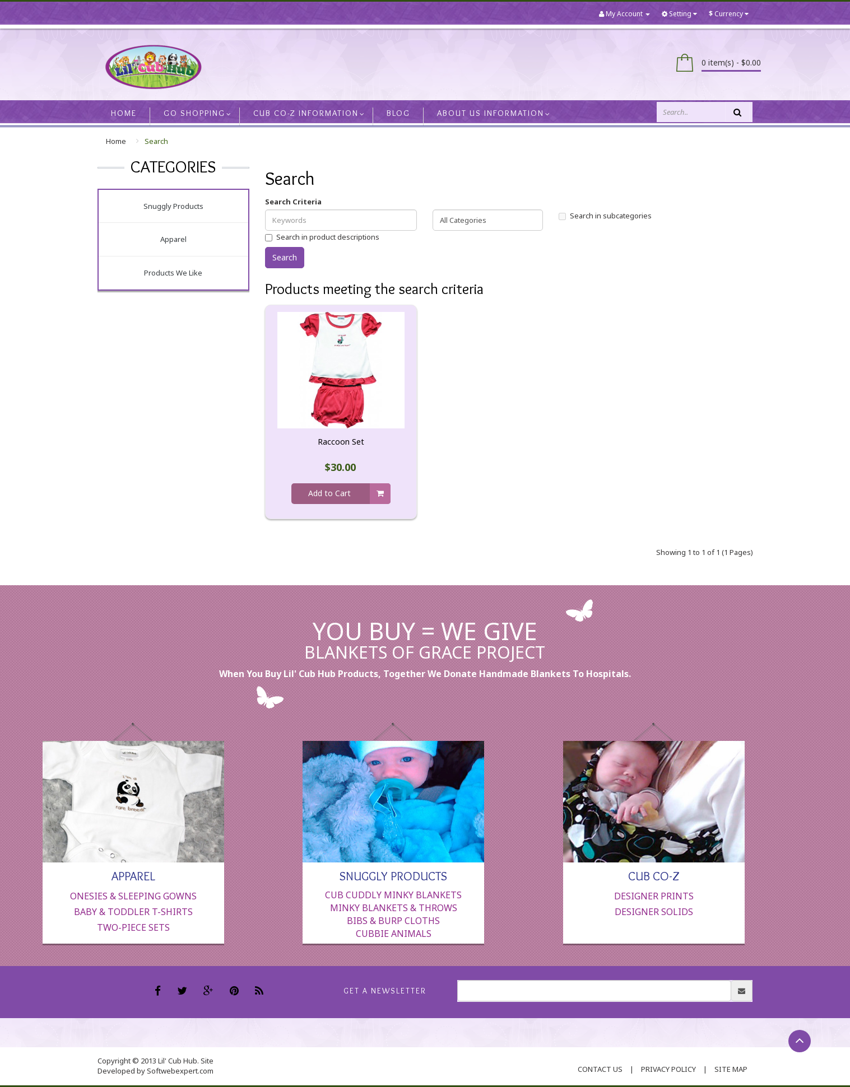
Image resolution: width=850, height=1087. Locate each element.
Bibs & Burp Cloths (393, 921)
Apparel (173, 239)
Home (116, 141)
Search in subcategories (605, 216)
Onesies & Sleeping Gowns (133, 896)
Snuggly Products (173, 206)
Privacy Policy (668, 1069)
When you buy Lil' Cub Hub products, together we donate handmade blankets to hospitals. (425, 674)
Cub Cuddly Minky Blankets (393, 895)
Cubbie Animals (393, 934)
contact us (600, 1069)
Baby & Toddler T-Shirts (133, 912)
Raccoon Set (341, 442)
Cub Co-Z (654, 875)
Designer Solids (654, 912)
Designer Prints (654, 896)
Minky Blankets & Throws (393, 908)
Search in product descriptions (322, 237)
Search (156, 141)
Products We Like (173, 273)
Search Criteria (293, 202)
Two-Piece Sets (133, 927)
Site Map (730, 1069)
